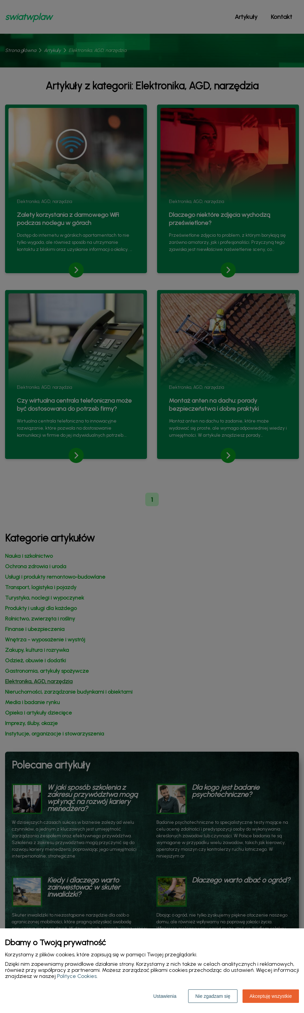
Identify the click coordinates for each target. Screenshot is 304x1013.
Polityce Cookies (77, 976)
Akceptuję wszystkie (271, 996)
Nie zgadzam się (212, 996)
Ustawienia (164, 996)
